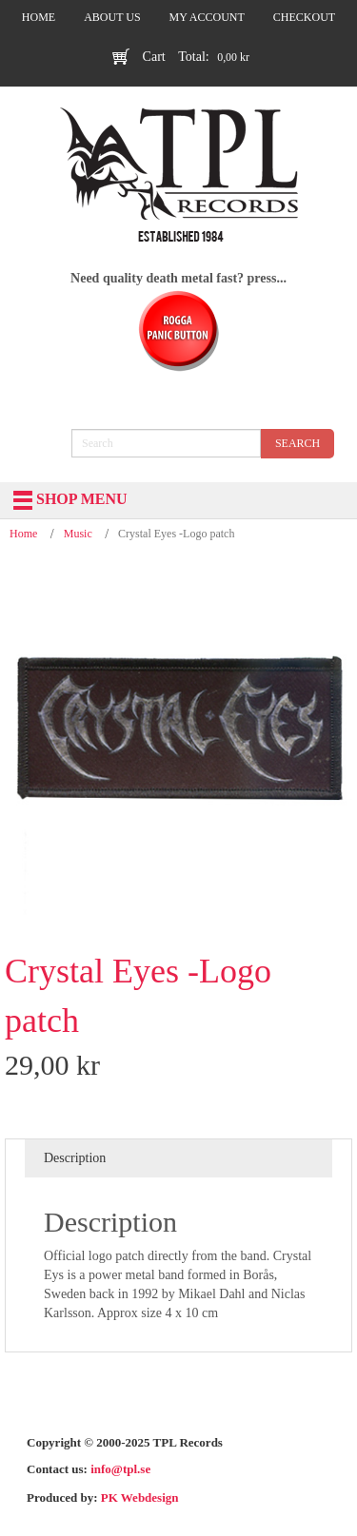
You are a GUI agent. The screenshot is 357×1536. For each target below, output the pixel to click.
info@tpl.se (120, 1469)
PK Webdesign (140, 1497)
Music (78, 533)
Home (23, 533)
